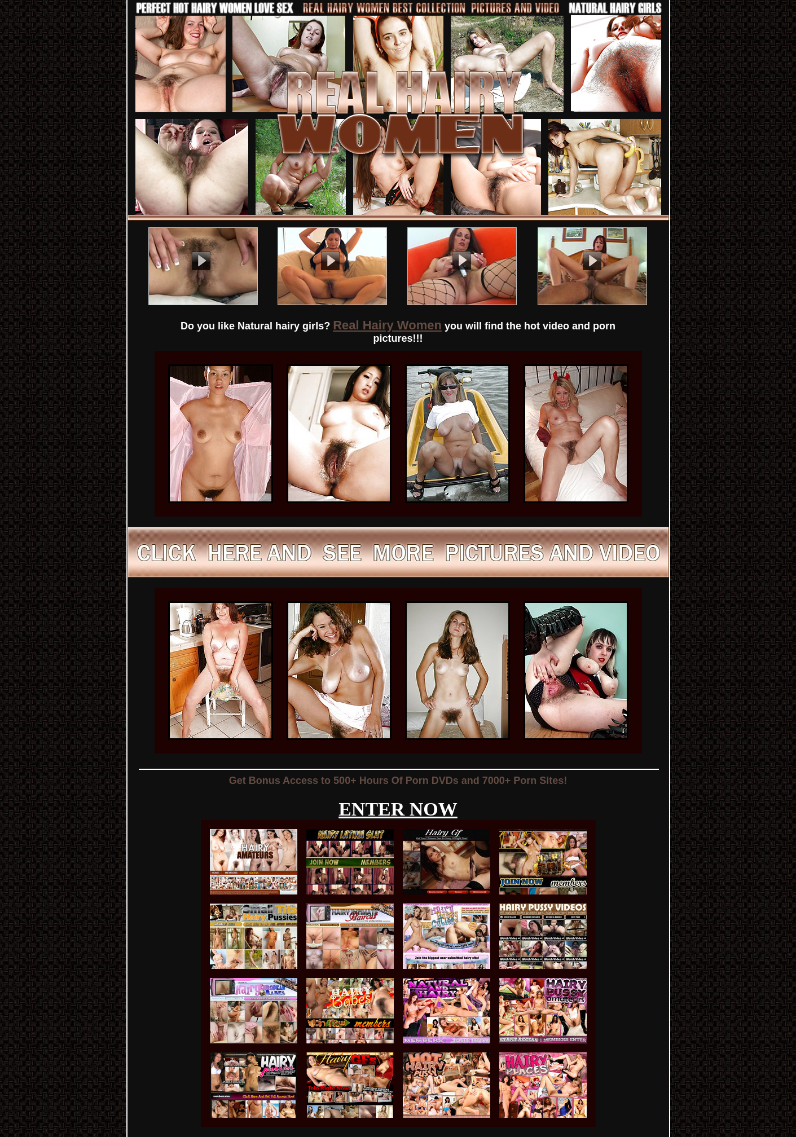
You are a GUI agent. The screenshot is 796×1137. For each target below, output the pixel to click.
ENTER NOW (398, 809)
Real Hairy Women (387, 325)
